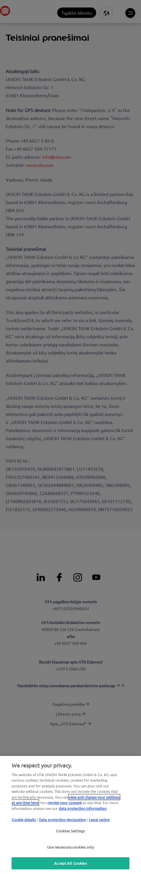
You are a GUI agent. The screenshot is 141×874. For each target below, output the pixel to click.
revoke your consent (64, 802)
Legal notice (99, 819)
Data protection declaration (62, 819)
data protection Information (82, 808)
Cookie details (24, 819)
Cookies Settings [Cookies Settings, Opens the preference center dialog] (70, 830)
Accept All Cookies (70, 863)
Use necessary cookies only (70, 847)
